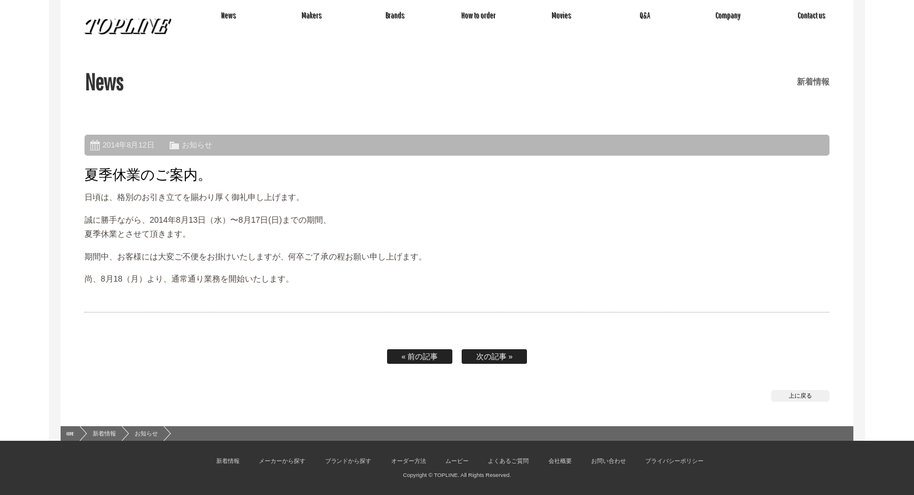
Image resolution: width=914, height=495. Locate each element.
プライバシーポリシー (674, 461)
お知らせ (197, 145)
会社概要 (560, 461)
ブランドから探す (348, 461)
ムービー (457, 461)
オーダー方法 (408, 461)
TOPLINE (128, 26)
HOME (70, 433)
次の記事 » (494, 356)
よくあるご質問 (508, 461)
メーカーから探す (282, 461)
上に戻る (800, 395)
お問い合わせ (608, 461)
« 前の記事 (420, 356)
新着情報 (104, 433)
